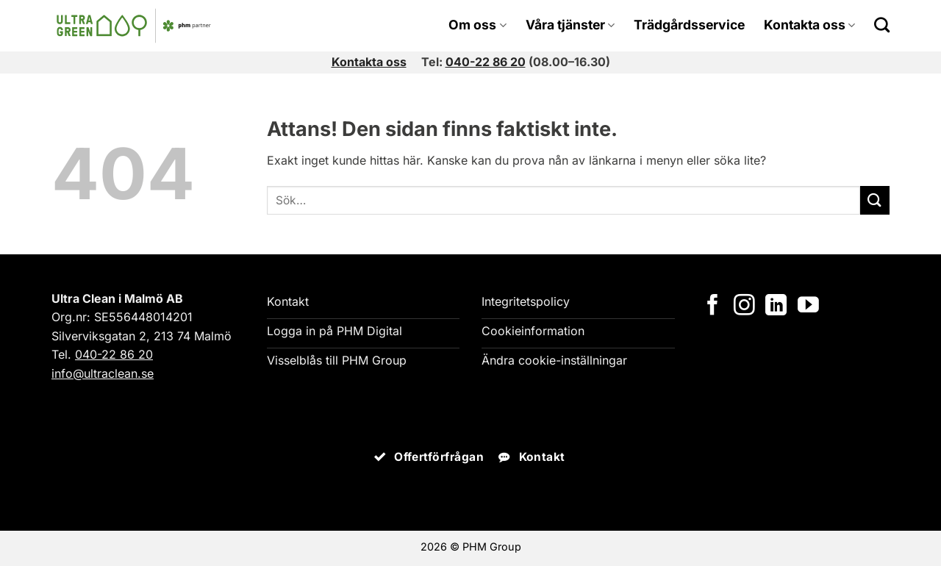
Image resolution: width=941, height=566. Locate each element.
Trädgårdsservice (689, 24)
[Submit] (875, 200)
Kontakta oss (809, 24)
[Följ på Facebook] (712, 306)
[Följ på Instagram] (744, 306)
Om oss (477, 24)
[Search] (882, 24)
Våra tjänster (570, 24)
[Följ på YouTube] (808, 306)
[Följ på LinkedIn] (776, 306)
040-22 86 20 (486, 61)
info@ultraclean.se (102, 373)
